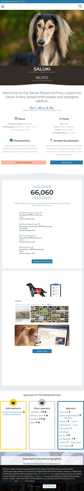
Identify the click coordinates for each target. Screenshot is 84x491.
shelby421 (63, 407)
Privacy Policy (8, 481)
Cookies (21, 481)
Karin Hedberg (65, 432)
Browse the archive (42, 261)
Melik (32, 408)
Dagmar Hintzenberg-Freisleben (68, 402)
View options (42, 460)
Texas (75, 411)
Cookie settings (34, 486)
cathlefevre (35, 398)
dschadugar (64, 418)
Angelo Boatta (65, 411)
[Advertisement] (22, 352)
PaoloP (74, 407)
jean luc (62, 421)
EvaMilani (34, 405)
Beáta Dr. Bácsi (36, 401)
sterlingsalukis (65, 425)
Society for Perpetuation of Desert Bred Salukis (12, 399)
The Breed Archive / (10, 1)
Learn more (66, 162)
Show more (42, 337)
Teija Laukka (64, 414)
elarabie (62, 428)
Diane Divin (63, 398)
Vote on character (23, 162)
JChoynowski (76, 428)
